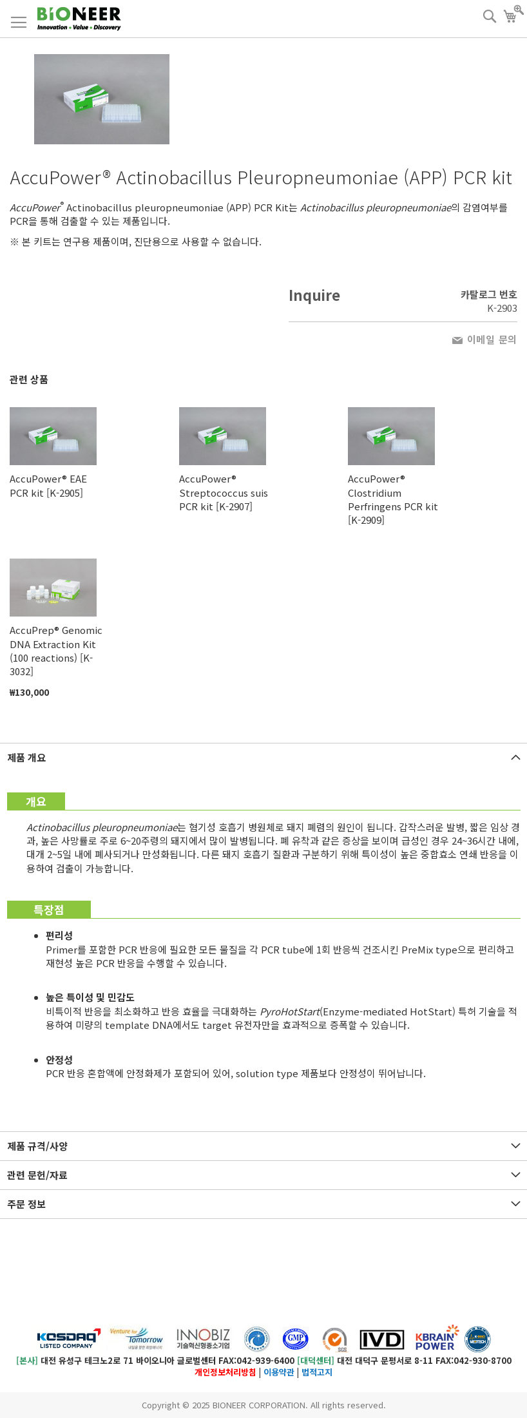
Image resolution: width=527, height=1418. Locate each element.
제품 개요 (26, 757)
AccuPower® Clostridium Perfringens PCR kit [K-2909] (393, 499)
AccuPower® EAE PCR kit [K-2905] (48, 485)
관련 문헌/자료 (37, 1175)
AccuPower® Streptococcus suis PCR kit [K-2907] (223, 492)
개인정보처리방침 (225, 1372)
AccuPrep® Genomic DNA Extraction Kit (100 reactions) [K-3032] (56, 650)
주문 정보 (26, 1204)
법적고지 (317, 1372)
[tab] (263, 757)
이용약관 (279, 1372)
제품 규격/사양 (37, 1146)
